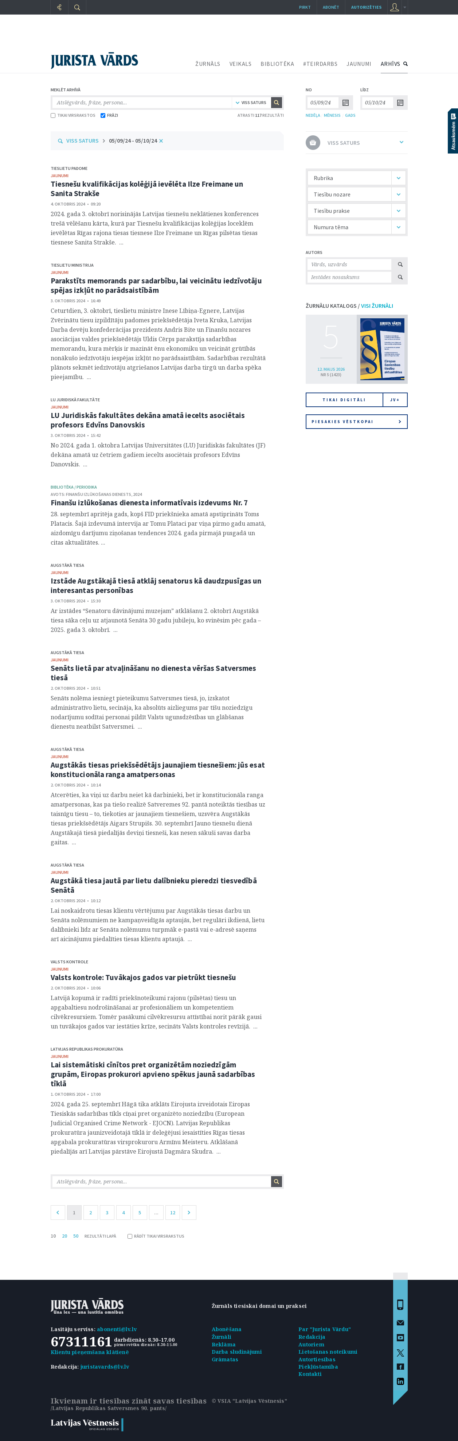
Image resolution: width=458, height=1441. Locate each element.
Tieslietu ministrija (72, 265)
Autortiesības (317, 1359)
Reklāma (224, 1344)
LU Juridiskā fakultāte (75, 399)
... (156, 1212)
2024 (137, 494)
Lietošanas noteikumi (327, 1351)
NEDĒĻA (313, 115)
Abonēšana (227, 1329)
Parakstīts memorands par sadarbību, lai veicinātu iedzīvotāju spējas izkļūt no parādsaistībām (156, 285)
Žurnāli (221, 1336)
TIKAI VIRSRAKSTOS (73, 115)
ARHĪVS (390, 63)
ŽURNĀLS (207, 63)
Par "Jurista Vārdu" (324, 1329)
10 (53, 1236)
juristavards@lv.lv (105, 1366)
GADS (350, 115)
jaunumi (59, 175)
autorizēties (366, 7)
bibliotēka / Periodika (74, 487)
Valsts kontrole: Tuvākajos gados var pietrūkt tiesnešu (143, 977)
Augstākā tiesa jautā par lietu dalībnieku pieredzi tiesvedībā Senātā (154, 885)
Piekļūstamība (318, 1366)
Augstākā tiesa (67, 565)
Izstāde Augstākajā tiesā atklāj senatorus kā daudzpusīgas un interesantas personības (156, 585)
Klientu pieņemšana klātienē (90, 1352)
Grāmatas (225, 1359)
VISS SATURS (82, 140)
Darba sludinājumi (237, 1351)
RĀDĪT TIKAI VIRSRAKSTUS (156, 1236)
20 (64, 1236)
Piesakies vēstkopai (356, 421)
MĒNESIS (332, 115)
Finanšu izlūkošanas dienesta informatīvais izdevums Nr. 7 (149, 502)
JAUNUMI (359, 63)
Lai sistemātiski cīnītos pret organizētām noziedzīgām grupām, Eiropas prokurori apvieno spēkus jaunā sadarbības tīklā (153, 1074)
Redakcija (311, 1336)
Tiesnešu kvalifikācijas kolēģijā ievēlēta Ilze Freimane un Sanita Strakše (147, 188)
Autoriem (311, 1344)
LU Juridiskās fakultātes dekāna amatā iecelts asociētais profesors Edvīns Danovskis (148, 420)
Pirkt (305, 7)
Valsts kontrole (69, 961)
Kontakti (310, 1373)
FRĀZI (109, 115)
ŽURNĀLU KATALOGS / (349, 305)
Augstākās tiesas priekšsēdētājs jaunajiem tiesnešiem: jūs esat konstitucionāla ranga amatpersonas (158, 769)
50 (75, 1236)
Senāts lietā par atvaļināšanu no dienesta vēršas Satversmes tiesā (154, 672)
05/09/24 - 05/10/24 (133, 140)
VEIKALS (241, 63)
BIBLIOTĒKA (277, 63)
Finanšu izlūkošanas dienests (98, 494)
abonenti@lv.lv (117, 1329)
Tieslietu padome (69, 168)
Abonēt (331, 7)
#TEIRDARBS (320, 63)
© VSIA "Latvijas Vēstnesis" (249, 1400)
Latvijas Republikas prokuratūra (87, 1049)
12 (172, 1212)
